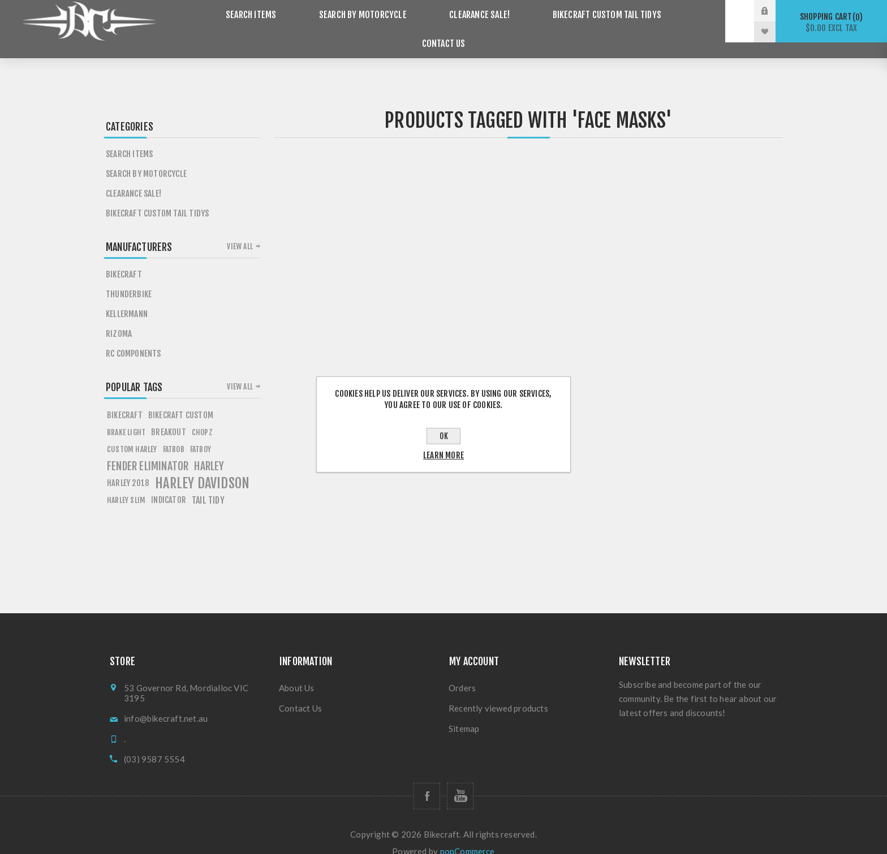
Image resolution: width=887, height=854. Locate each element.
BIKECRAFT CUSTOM (180, 399)
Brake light (126, 416)
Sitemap (464, 713)
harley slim (126, 484)
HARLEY (209, 450)
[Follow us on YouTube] (460, 780)
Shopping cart (831, 22)
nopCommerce (467, 835)
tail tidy (208, 484)
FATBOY (200, 433)
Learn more (443, 455)
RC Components (133, 337)
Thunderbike (129, 278)
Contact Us (667, 21)
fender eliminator (147, 450)
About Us (297, 672)
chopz (202, 416)
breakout (168, 416)
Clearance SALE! (435, 21)
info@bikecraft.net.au (166, 702)
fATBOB (173, 433)
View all (240, 230)
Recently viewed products (498, 692)
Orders (462, 672)
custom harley (132, 433)
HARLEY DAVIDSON (202, 467)
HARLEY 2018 (128, 467)
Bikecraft (124, 258)
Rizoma (119, 318)
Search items (223, 21)
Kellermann (127, 298)
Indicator (168, 484)
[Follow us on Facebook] (427, 780)
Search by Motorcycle (326, 21)
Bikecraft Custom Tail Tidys (556, 21)
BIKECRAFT (125, 399)
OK (444, 436)
